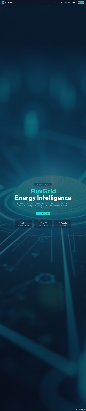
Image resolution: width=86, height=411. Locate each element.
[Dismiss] (84, 409)
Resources (67, 2)
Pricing (62, 2)
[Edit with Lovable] (79, 409)
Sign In (73, 2)
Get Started (81, 2)
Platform (57, 2)
